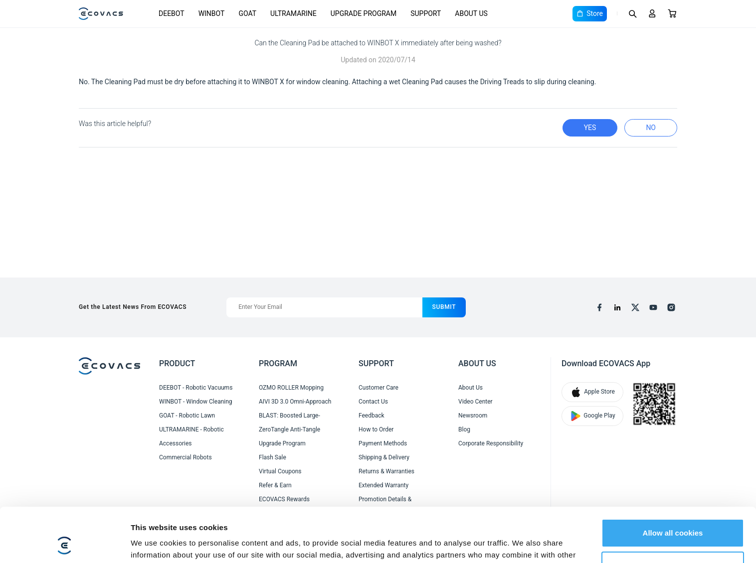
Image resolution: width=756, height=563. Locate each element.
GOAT (247, 13)
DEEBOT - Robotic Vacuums (195, 387)
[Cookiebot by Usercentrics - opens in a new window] (64, 543)
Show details (154, 543)
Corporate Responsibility (490, 443)
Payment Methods (383, 443)
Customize (673, 514)
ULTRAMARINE (293, 13)
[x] (635, 307)
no (651, 128)
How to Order (376, 429)
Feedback (371, 415)
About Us (470, 387)
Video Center (475, 401)
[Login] (652, 13)
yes (590, 128)
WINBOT (211, 13)
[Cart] (672, 13)
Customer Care (378, 387)
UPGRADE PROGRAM (363, 13)
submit (444, 306)
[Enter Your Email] (324, 307)
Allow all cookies (673, 482)
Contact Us (373, 401)
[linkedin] (617, 307)
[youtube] (653, 307)
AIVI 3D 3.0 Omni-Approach (295, 401)
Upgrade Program (282, 443)
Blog (464, 429)
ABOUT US (471, 13)
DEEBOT (172, 13)
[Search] (632, 13)
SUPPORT (425, 13)
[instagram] (671, 307)
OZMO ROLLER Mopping (291, 387)
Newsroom (472, 415)
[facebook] (599, 307)
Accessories (175, 443)
